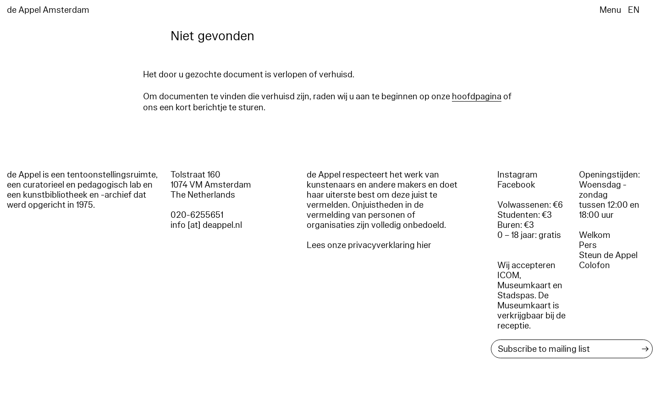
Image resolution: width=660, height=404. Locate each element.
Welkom (594, 235)
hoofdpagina (476, 96)
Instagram (517, 175)
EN (633, 10)
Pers (588, 245)
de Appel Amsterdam (48, 10)
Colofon (594, 265)
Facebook (516, 185)
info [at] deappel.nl (206, 225)
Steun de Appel (608, 255)
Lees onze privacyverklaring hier (369, 245)
